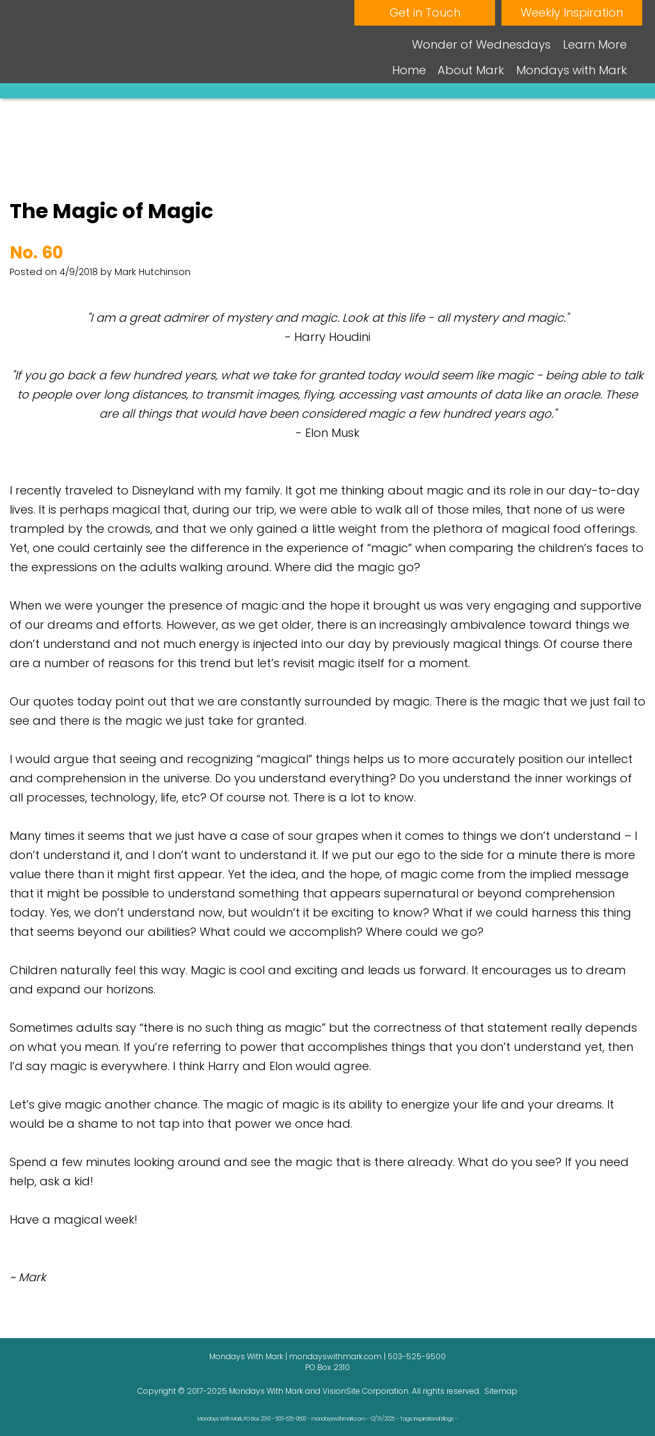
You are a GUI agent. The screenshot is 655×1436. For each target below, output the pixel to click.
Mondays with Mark (571, 70)
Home (409, 70)
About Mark (471, 70)
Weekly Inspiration (572, 12)
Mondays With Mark (266, 1390)
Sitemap (500, 1390)
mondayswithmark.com (335, 1356)
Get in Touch (425, 12)
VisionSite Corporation (365, 1390)
